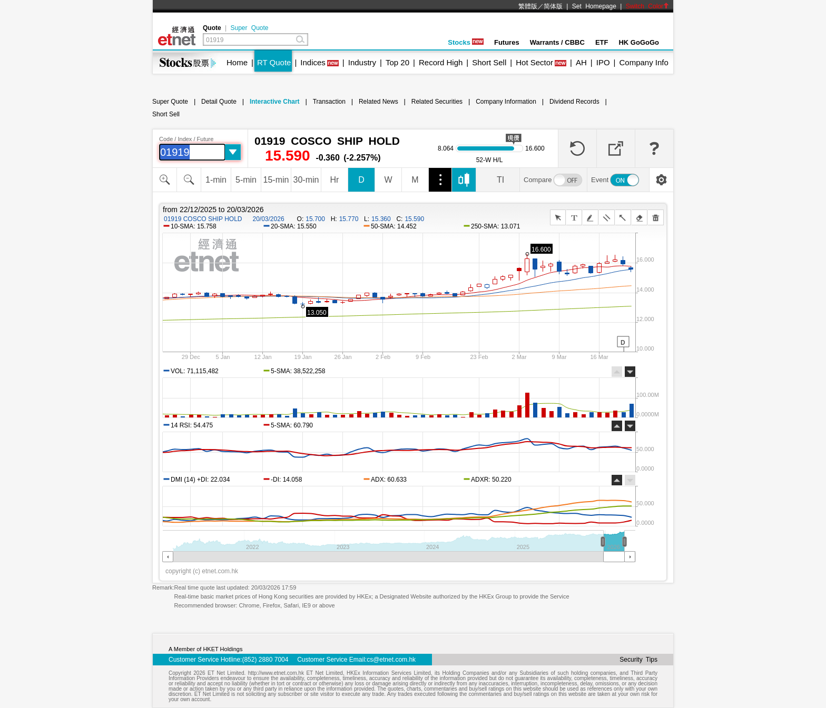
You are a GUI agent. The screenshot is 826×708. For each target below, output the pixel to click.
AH (581, 62)
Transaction (329, 101)
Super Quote (249, 28)
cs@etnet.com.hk (391, 659)
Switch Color (647, 6)
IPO (603, 62)
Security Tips (638, 659)
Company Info (643, 62)
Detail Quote (219, 101)
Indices (313, 62)
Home (237, 62)
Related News (378, 101)
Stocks (466, 42)
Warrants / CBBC (557, 42)
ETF (601, 42)
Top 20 (397, 62)
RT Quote (274, 62)
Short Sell (489, 62)
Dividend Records (574, 101)
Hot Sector (534, 62)
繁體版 (527, 6)
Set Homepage (594, 6)
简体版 (553, 6)
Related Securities (437, 101)
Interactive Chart (275, 101)
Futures (506, 42)
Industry (362, 62)
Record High (441, 62)
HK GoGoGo (638, 42)
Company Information (506, 101)
